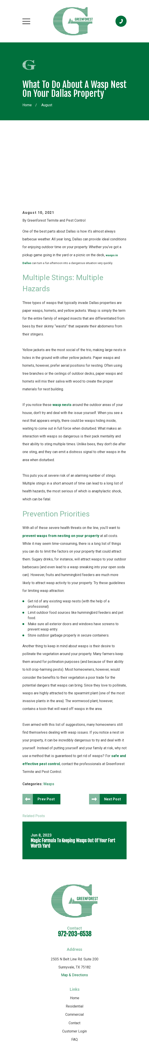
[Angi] (89, 997)
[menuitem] (53, 1034)
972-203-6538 (74, 870)
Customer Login (74, 968)
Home (74, 934)
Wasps (48, 720)
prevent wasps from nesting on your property (60, 472)
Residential (74, 943)
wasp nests (62, 341)
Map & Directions (74, 911)
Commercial (74, 951)
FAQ (74, 976)
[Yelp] (69, 997)
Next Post (112, 736)
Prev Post (46, 736)
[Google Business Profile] (59, 997)
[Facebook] (79, 997)
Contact (74, 959)
